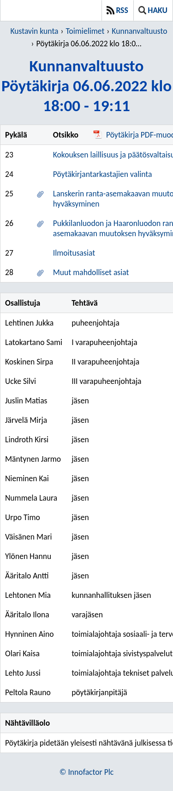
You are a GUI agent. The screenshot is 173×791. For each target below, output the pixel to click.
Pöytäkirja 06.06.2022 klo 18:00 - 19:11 (90, 43)
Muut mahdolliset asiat (91, 272)
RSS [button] (117, 10)
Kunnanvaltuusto (139, 31)
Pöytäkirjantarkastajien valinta (102, 174)
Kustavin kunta (34, 31)
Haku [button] (152, 10)
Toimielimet (85, 31)
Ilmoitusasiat (74, 253)
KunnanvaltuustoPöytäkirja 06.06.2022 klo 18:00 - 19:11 (86, 85)
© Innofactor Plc (86, 772)
